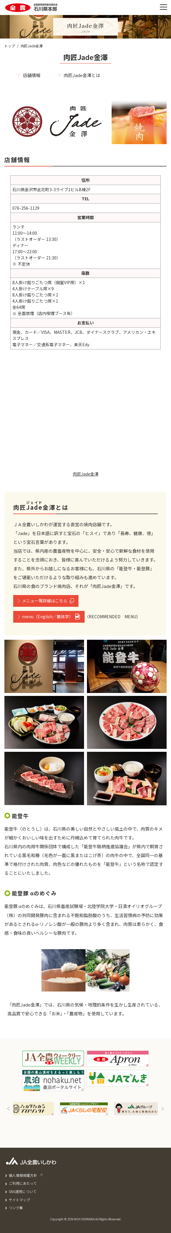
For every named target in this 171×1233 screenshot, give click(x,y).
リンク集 (16, 1207)
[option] (31, 1108)
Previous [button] (8, 1108)
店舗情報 (32, 75)
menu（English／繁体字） (47, 616)
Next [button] (162, 1108)
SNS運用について (22, 1191)
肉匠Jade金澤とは (82, 75)
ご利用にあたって (23, 1183)
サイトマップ (19, 1199)
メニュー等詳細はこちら (44, 601)
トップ (9, 45)
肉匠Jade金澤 (85, 474)
